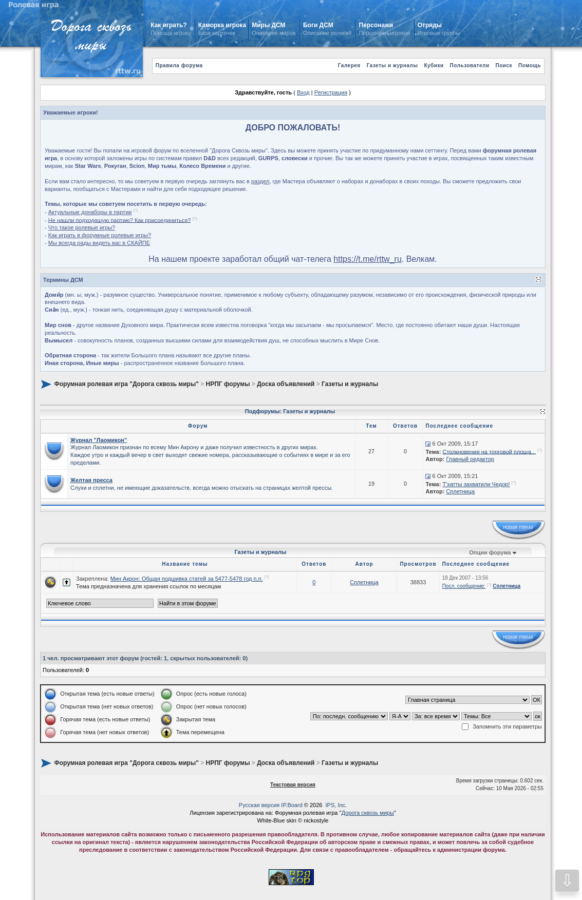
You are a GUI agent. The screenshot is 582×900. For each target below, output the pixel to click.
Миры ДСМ (269, 25)
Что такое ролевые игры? (81, 227)
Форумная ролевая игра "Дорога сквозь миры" (126, 384)
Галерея (349, 65)
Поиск (504, 65)
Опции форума (490, 552)
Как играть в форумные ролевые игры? (99, 235)
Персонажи (376, 25)
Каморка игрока (222, 25)
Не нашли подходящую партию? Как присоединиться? (119, 220)
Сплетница (460, 491)
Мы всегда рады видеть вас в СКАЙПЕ (99, 243)
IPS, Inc (336, 805)
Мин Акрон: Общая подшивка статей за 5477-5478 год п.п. (186, 579)
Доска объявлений (285, 384)
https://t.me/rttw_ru (367, 259)
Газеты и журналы (392, 65)
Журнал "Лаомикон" (98, 440)
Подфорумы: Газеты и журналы (290, 411)
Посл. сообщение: (463, 586)
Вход (303, 92)
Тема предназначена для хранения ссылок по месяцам (148, 586)
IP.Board (291, 805)
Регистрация (330, 92)
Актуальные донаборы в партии (90, 212)
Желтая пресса (91, 480)
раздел (260, 181)
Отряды (430, 25)
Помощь (529, 65)
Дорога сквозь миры (367, 813)
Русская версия (259, 805)
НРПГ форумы (228, 384)
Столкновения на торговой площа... (489, 451)
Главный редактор (470, 459)
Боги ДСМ (318, 25)
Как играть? (168, 25)
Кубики (433, 65)
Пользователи (470, 65)
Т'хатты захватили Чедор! (476, 484)
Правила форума (179, 65)
